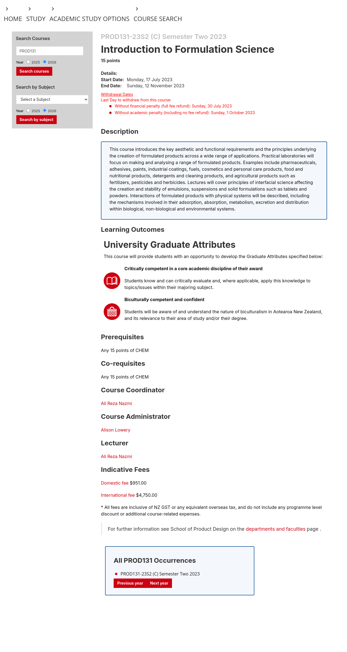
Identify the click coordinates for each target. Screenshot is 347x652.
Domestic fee (115, 483)
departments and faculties (276, 529)
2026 (52, 62)
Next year (159, 583)
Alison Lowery (116, 430)
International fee (118, 495)
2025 (36, 62)
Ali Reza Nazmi (116, 403)
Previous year (130, 583)
